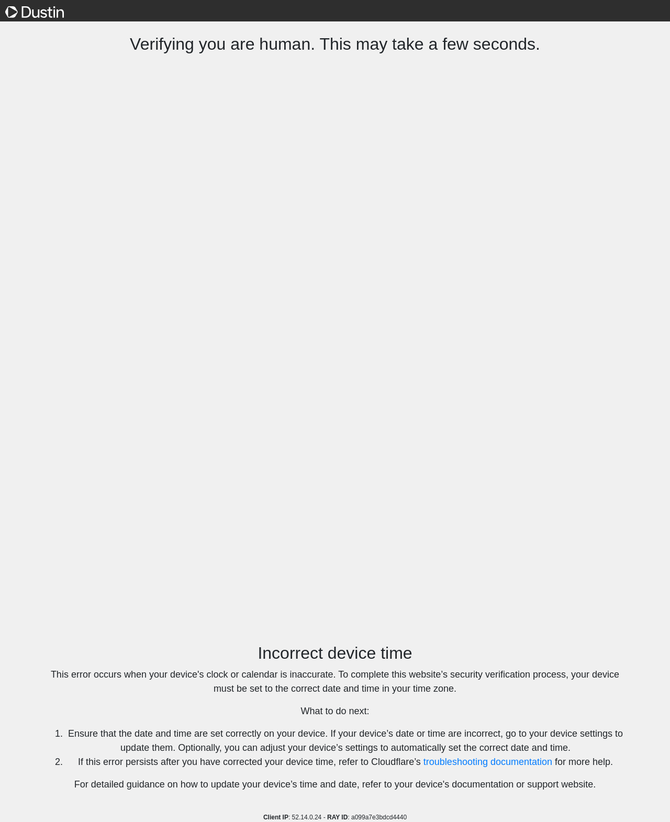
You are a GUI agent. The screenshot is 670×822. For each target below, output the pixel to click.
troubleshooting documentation (487, 762)
